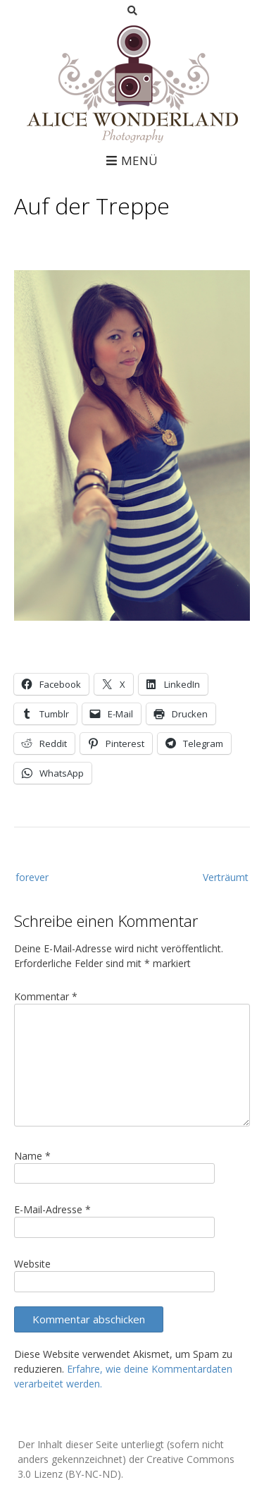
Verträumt (226, 877)
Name (32, 1155)
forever (32, 877)
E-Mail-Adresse (52, 1209)
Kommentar (45, 996)
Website (32, 1263)
